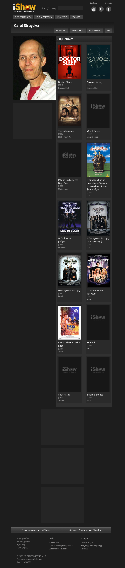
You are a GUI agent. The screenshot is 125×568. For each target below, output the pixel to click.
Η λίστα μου (54, 542)
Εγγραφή (108, 3)
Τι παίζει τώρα (87, 542)
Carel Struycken (27, 25)
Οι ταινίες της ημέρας (58, 548)
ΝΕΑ (108, 30)
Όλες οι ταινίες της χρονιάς (61, 545)
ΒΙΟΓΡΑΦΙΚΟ (61, 30)
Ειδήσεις (84, 548)
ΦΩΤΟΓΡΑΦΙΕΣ (95, 30)
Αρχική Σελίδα (23, 538)
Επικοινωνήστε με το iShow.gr (37, 530)
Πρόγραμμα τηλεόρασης (91, 545)
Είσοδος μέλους (23, 541)
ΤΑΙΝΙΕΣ (76, 17)
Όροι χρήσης (22, 547)
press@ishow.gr (35, 559)
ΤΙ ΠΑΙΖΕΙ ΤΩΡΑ (44, 17)
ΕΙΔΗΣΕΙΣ (62, 17)
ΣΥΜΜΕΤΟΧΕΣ (78, 30)
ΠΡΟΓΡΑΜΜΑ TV (23, 17)
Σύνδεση (93, 3)
